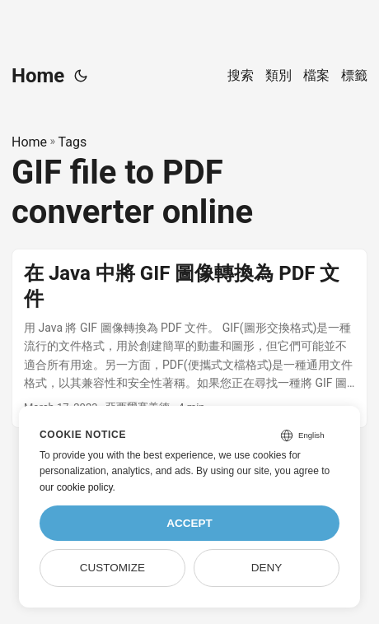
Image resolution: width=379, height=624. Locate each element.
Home (38, 75)
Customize (112, 567)
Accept (189, 523)
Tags (72, 142)
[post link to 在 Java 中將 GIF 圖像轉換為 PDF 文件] (189, 338)
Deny (267, 567)
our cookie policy (76, 487)
